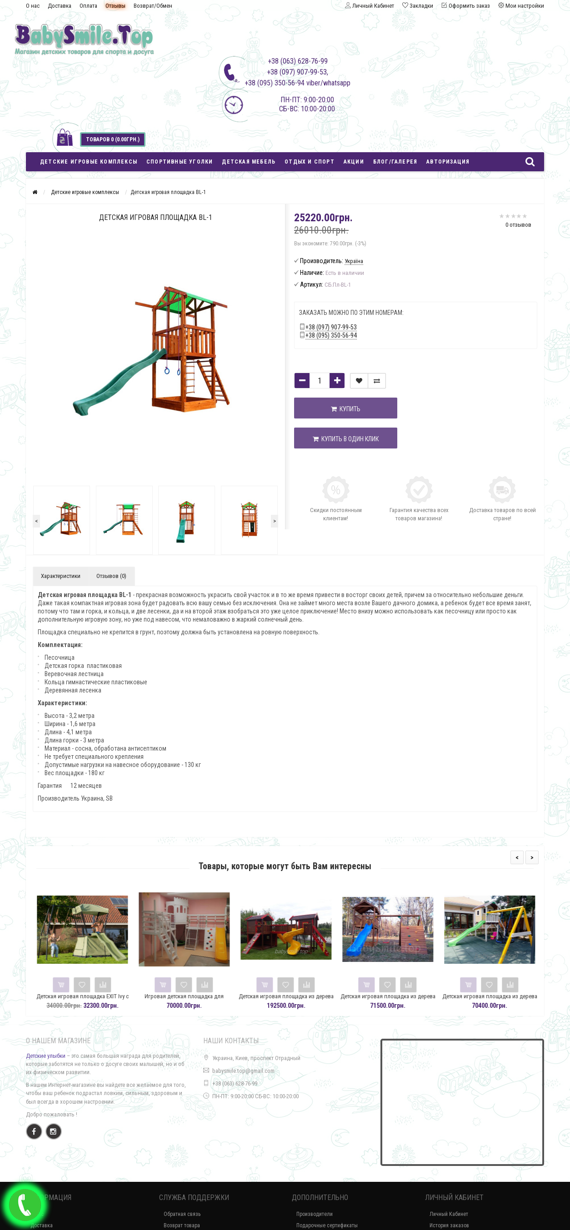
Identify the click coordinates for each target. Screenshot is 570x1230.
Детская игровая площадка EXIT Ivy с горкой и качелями (99, 1000)
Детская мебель (248, 162)
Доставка (59, 5)
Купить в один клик (340, 439)
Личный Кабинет (449, 1214)
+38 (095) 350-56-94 (331, 335)
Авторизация (448, 162)
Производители (314, 1214)
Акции (354, 162)
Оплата (88, 5)
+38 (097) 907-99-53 (331, 327)
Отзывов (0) (111, 576)
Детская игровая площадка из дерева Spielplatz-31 (404, 1000)
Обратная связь (182, 1214)
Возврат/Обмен (153, 5)
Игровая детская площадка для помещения (201, 1000)
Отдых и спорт (310, 162)
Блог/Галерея (395, 162)
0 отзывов (518, 224)
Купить (340, 409)
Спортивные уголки (179, 162)
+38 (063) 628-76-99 (234, 1083)
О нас (33, 5)
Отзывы (115, 5)
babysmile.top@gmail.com (243, 1070)
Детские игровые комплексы (88, 162)
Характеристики (60, 576)
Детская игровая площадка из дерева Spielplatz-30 (506, 1000)
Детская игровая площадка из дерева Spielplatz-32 (302, 1000)
